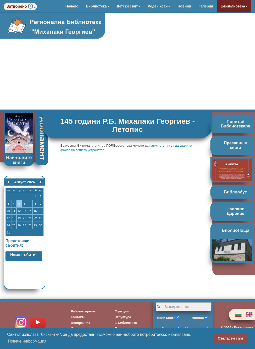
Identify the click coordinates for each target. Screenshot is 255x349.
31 (8, 232)
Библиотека (97, 6)
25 (13, 225)
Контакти (78, 317)
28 (29, 225)
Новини (184, 6)
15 (35, 210)
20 (24, 218)
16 (40, 210)
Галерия (205, 6)
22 (35, 218)
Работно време (83, 311)
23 (40, 218)
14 (29, 210)
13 (24, 210)
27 (24, 225)
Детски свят (128, 6)
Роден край (159, 6)
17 (8, 218)
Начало (71, 6)
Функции (122, 311)
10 (8, 210)
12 (19, 210)
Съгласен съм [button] (230, 338)
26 (19, 225)
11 (13, 210)
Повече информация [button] (27, 341)
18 (13, 218)
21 (29, 218)
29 (35, 225)
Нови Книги (166, 318)
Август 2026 (24, 182)
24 (8, 225)
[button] (32, 7)
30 (40, 225)
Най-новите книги (19, 160)
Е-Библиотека (234, 6)
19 (19, 218)
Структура (123, 317)
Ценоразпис (80, 323)
